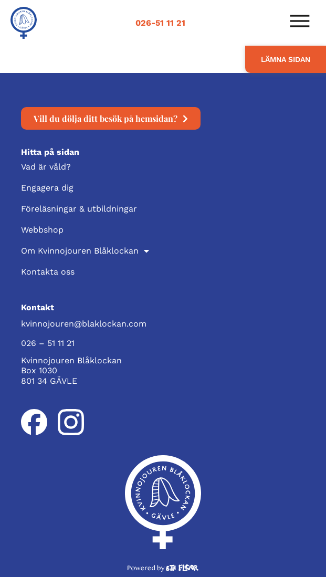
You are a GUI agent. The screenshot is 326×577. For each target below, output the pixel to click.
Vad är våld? (46, 167)
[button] (300, 22)
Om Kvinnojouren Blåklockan (85, 251)
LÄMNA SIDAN (285, 59)
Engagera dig (47, 188)
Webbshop (42, 230)
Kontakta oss (48, 272)
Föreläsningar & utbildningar (79, 209)
